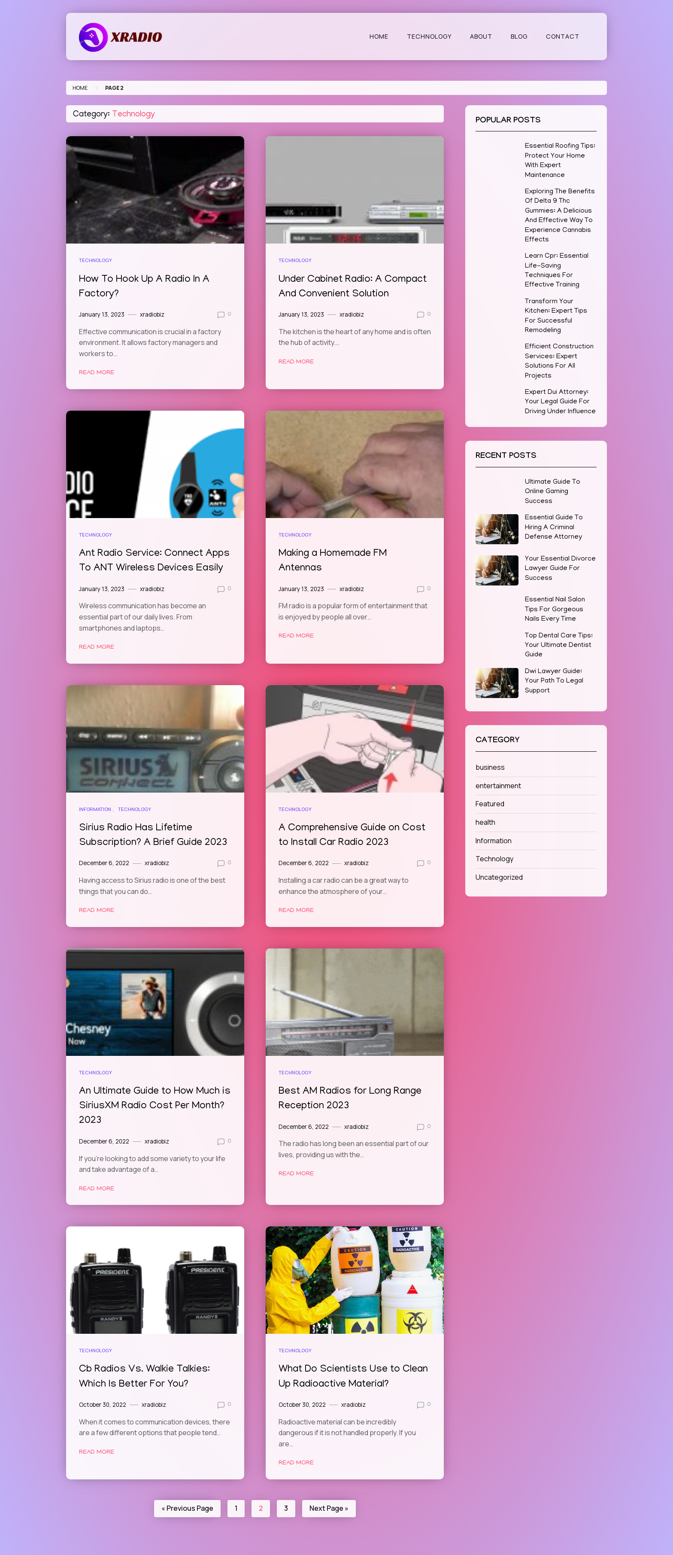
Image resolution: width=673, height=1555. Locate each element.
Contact (562, 36)
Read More (96, 372)
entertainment (498, 785)
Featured (490, 803)
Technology (429, 36)
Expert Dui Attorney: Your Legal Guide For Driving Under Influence (560, 402)
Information (95, 808)
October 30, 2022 (102, 1402)
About (481, 36)
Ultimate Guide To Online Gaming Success (552, 492)
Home (379, 36)
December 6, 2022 (104, 862)
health (485, 822)
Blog (519, 36)
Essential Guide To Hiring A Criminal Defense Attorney (554, 527)
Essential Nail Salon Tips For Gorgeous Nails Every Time (555, 609)
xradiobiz (152, 314)
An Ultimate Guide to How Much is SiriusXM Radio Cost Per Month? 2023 (151, 1105)
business (490, 767)
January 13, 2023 (101, 314)
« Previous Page (187, 1505)
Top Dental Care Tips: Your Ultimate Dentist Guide (559, 645)
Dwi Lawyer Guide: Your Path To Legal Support (554, 681)
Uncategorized (499, 877)
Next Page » (329, 1505)
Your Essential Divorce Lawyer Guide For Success (560, 568)
